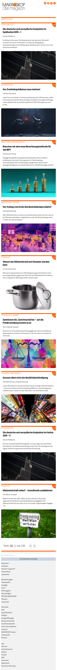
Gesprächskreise (6, 649)
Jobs (2, 644)
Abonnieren (5, 563)
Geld (2, 610)
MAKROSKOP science (8, 632)
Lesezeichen (5, 574)
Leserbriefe (5, 602)
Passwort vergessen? (8, 569)
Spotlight (4, 585)
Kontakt (4, 655)
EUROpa (4, 615)
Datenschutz (5, 663)
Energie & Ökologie (7, 618)
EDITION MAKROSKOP (8, 596)
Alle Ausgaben (6, 591)
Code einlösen (5, 572)
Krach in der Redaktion (8, 626)
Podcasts (4, 599)
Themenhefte (5, 582)
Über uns (4, 646)
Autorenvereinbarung (8, 666)
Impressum (5, 660)
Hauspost (4, 629)
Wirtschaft (4, 607)
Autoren (4, 652)
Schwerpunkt (5, 635)
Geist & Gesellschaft (8, 624)
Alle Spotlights (6, 593)
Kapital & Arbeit (6, 613)
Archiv (3, 588)
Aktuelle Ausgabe (7, 580)
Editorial (4, 638)
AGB (2, 657)
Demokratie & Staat (7, 621)
